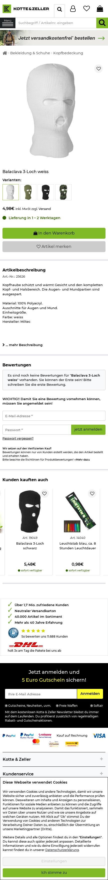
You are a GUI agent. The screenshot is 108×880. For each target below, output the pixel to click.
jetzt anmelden (88, 429)
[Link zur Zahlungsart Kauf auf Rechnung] (72, 735)
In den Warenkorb (54, 233)
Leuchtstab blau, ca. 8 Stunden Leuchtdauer (77, 545)
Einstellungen (54, 861)
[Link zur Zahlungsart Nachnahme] (71, 744)
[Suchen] (102, 23)
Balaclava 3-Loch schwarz (30, 545)
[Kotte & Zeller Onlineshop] (26, 8)
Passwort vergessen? (18, 438)
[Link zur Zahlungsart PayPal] (8, 735)
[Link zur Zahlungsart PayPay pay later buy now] (26, 735)
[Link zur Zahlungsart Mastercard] (36, 741)
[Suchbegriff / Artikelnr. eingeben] (56, 23)
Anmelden (91, 693)
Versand (45, 209)
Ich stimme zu (54, 872)
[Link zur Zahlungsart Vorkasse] (53, 744)
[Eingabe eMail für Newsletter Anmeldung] (41, 694)
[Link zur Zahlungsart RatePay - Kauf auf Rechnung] (45, 735)
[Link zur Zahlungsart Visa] (99, 735)
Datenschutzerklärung (62, 850)
